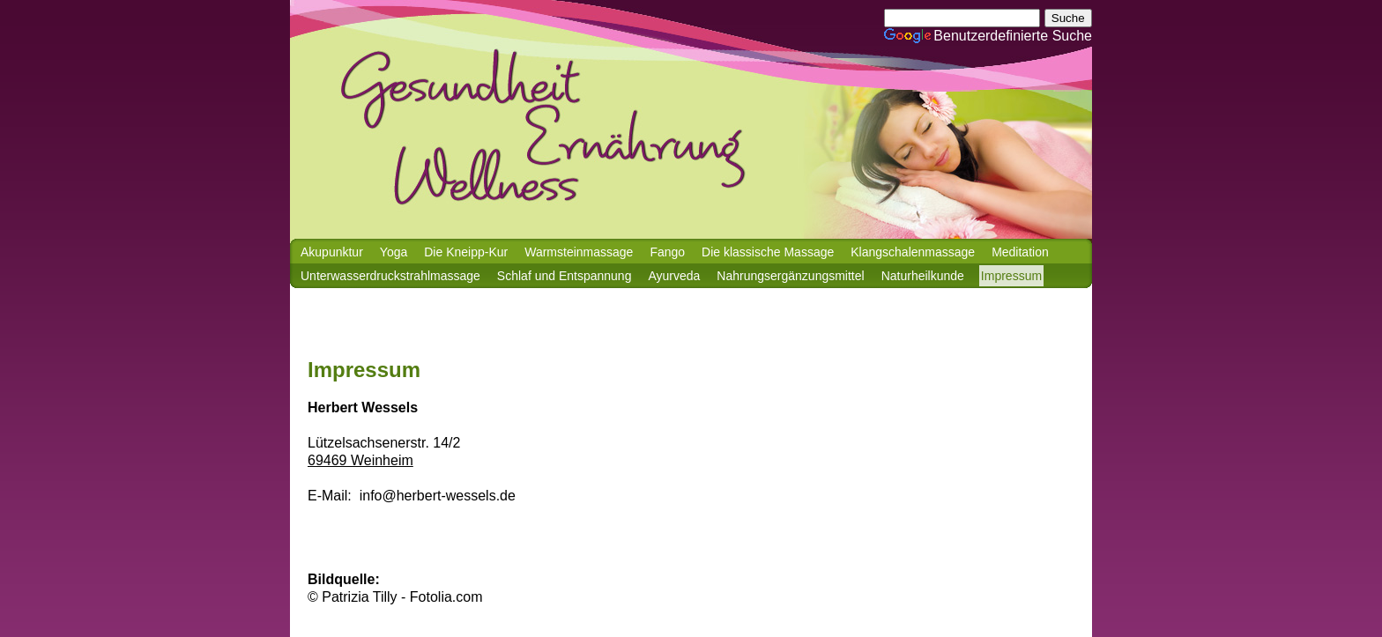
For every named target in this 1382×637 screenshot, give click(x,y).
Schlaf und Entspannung (564, 276)
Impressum (1011, 276)
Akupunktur (332, 252)
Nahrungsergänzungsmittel (790, 276)
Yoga (393, 252)
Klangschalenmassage (913, 252)
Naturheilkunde (922, 276)
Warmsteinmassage (578, 252)
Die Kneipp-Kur (466, 252)
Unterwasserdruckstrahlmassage (390, 276)
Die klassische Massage (768, 252)
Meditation (1020, 252)
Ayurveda (674, 276)
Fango (667, 252)
